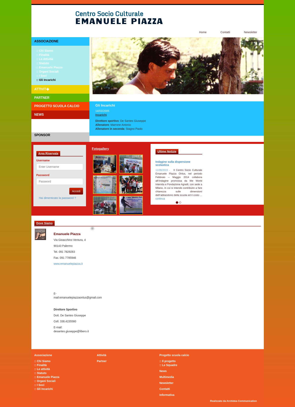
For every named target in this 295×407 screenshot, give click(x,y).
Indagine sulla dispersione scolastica (173, 163)
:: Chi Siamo (44, 50)
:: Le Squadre (168, 365)
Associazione (46, 41)
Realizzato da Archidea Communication (233, 401)
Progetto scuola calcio (56, 106)
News (39, 114)
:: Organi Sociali (47, 71)
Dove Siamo (44, 223)
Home (203, 32)
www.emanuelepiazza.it (68, 263)
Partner (41, 97)
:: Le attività (44, 59)
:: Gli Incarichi (46, 79)
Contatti (225, 32)
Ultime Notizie (167, 151)
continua (160, 198)
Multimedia (167, 377)
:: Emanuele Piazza (49, 67)
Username (43, 160)
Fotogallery (100, 148)
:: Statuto (42, 63)
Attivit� (41, 89)
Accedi (76, 191)
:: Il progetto (168, 361)
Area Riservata (48, 153)
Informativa (167, 394)
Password (42, 175)
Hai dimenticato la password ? (57, 198)
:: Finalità (42, 54)
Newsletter (250, 32)
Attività (101, 355)
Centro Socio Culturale (109, 14)
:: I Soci (41, 75)
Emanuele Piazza (119, 20)
